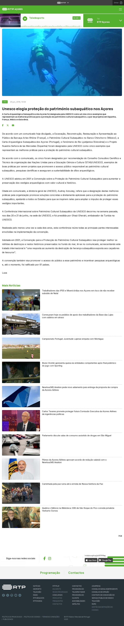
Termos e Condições (50, 617)
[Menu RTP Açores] (121, 9)
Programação (50, 573)
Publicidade (8, 619)
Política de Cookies (32, 617)
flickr (19, 595)
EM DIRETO (57, 589)
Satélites (76, 604)
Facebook (3, 595)
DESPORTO (37, 589)
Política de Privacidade (12, 617)
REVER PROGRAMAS (60, 592)
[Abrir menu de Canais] (103, 20)
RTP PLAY (56, 586)
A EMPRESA (96, 586)
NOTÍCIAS (36, 586)
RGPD (94, 604)
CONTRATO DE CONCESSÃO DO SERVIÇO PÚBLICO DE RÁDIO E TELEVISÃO (103, 598)
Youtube (15, 595)
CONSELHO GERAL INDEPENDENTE (105, 589)
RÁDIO (35, 595)
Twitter (7, 595)
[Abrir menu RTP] (62, 2)
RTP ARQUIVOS (38, 598)
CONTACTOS (77, 586)
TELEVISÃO (37, 592)
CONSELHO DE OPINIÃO (100, 592)
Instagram (11, 595)
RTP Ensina (37, 601)
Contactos (76, 573)
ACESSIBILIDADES (78, 601)
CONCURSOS (57, 595)
